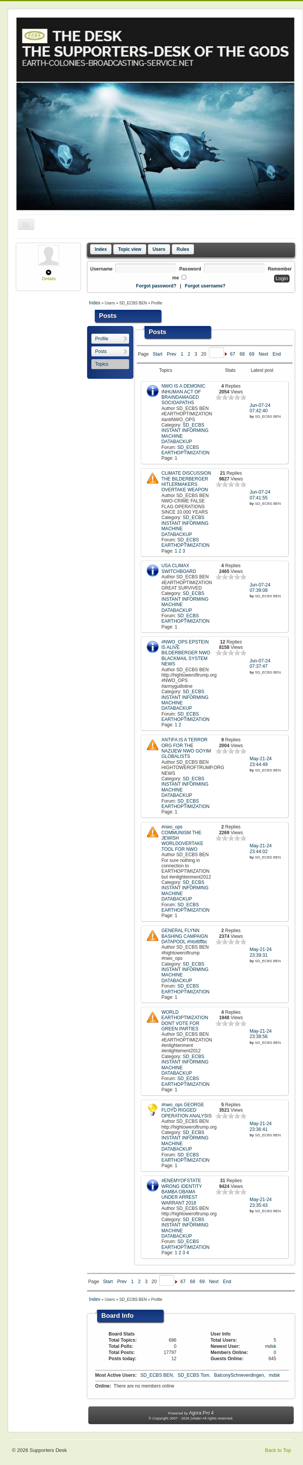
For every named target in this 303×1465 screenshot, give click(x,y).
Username (101, 269)
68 (242, 354)
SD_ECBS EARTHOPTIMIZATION (186, 450)
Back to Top (278, 1450)
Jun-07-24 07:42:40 (259, 408)
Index (101, 249)
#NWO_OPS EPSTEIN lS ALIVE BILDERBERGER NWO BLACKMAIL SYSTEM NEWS (186, 653)
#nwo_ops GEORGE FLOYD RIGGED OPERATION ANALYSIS (187, 1110)
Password (190, 269)
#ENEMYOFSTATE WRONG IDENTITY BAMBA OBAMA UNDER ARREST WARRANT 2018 (182, 1192)
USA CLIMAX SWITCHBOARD (179, 568)
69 (251, 354)
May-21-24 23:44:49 (260, 761)
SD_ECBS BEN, (157, 1375)
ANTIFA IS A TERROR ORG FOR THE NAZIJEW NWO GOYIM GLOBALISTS (186, 748)
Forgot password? (156, 286)
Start (157, 354)
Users (159, 249)
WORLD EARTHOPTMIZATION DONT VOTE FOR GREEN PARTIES (185, 1021)
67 (232, 354)
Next (263, 354)
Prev (172, 354)
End (277, 354)
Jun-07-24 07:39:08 (259, 587)
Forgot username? (205, 286)
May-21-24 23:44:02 (260, 848)
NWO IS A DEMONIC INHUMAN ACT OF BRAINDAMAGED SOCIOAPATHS (183, 394)
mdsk (270, 1346)
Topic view (129, 249)
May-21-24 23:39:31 (260, 952)
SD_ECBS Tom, (195, 1375)
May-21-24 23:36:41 (260, 1126)
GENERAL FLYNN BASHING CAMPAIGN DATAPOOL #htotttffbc (185, 936)
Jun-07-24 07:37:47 (259, 663)
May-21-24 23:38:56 (260, 1033)
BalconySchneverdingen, (240, 1375)
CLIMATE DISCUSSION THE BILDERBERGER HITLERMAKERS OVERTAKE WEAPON (186, 481)
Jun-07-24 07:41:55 (259, 494)
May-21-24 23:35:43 (260, 1202)
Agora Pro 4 (201, 1413)
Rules (183, 249)
